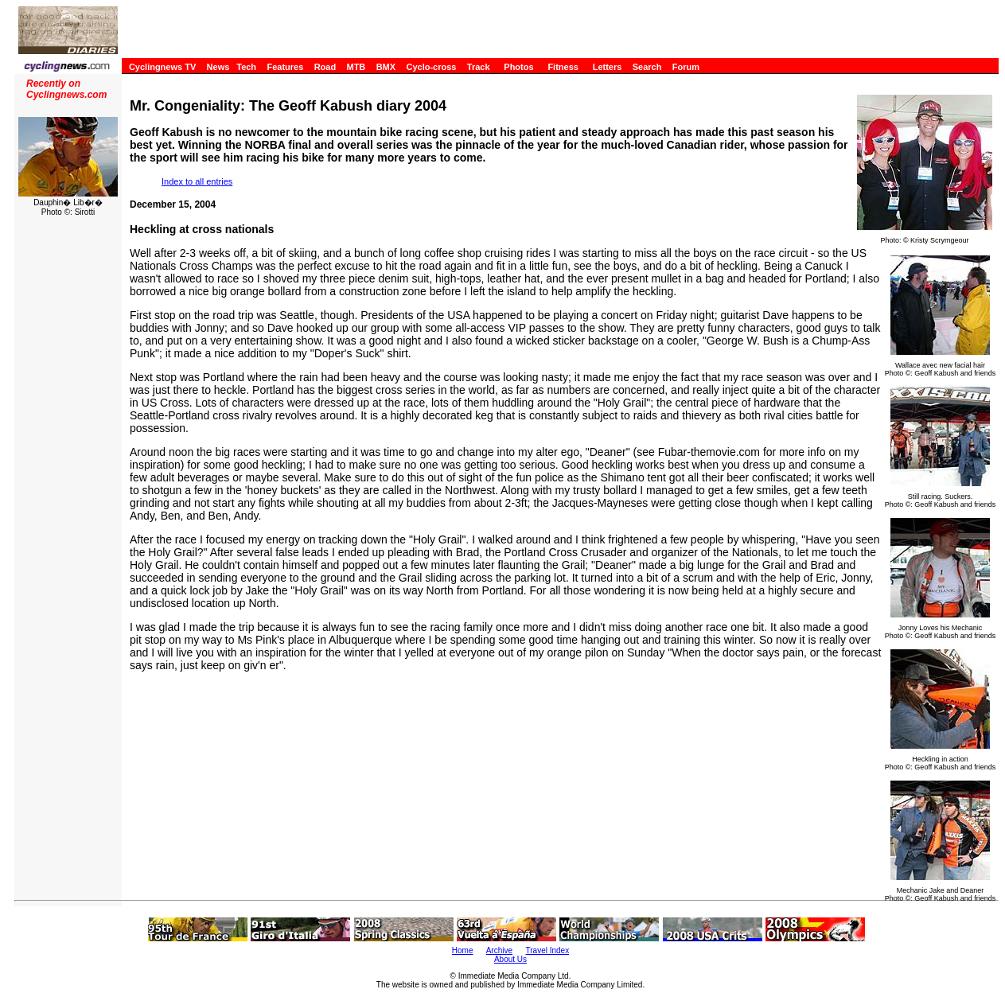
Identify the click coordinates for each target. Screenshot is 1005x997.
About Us (510, 959)
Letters (607, 67)
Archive (499, 950)
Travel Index (548, 950)
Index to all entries (197, 181)
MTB (355, 67)
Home (462, 950)
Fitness (562, 67)
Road (325, 67)
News (218, 67)
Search (647, 67)
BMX (385, 67)
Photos (518, 67)
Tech (246, 67)
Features (285, 67)
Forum (685, 67)
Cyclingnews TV (162, 67)
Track (478, 67)
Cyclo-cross (431, 67)
